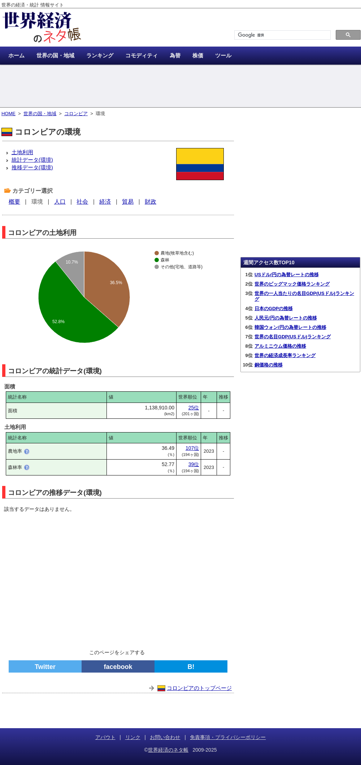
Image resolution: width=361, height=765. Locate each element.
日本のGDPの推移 (274, 308)
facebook (118, 666)
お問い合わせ (165, 737)
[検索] (282, 35)
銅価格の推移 (269, 365)
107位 (192, 448)
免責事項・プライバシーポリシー (228, 737)
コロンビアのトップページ (199, 688)
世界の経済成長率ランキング (285, 355)
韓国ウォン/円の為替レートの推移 (290, 327)
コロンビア (76, 113)
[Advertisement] (180, 86)
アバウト (105, 737)
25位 (193, 407)
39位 (193, 464)
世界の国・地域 (39, 113)
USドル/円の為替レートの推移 (287, 274)
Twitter (45, 666)
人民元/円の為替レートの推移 (286, 318)
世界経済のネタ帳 (168, 750)
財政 (150, 202)
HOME (8, 113)
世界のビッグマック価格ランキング (292, 284)
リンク (132, 737)
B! (191, 666)
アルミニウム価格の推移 (280, 346)
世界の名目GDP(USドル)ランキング (293, 336)
